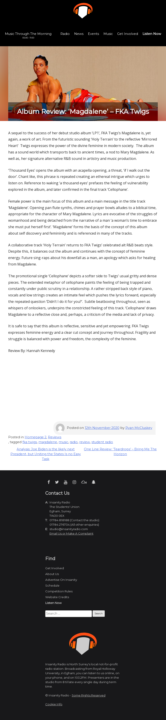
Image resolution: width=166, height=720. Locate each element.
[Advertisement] (83, 390)
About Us (52, 574)
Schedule (52, 585)
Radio (65, 34)
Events (93, 34)
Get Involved (127, 34)
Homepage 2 (35, 437)
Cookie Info (53, 704)
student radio (102, 442)
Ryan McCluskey (138, 428)
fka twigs (29, 442)
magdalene (47, 442)
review (84, 442)
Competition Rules (59, 591)
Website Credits (57, 597)
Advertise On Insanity (61, 579)
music (63, 442)
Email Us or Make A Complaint (71, 533)
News (78, 34)
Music (108, 34)
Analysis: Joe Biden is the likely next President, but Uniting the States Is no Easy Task (45, 454)
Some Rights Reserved (88, 695)
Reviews (54, 437)
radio (74, 442)
